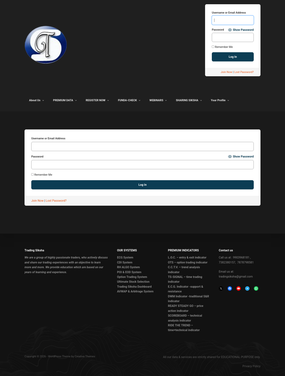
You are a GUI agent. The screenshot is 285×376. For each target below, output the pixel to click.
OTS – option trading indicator (187, 262)
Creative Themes (85, 356)
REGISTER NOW (98, 100)
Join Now (226, 72)
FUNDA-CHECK (130, 100)
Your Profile (220, 100)
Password (218, 29)
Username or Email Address (229, 12)
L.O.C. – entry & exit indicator (187, 257)
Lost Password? (244, 72)
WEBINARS (158, 100)
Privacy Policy (252, 366)
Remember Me (222, 47)
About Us (37, 100)
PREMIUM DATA (65, 100)
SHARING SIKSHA (189, 100)
